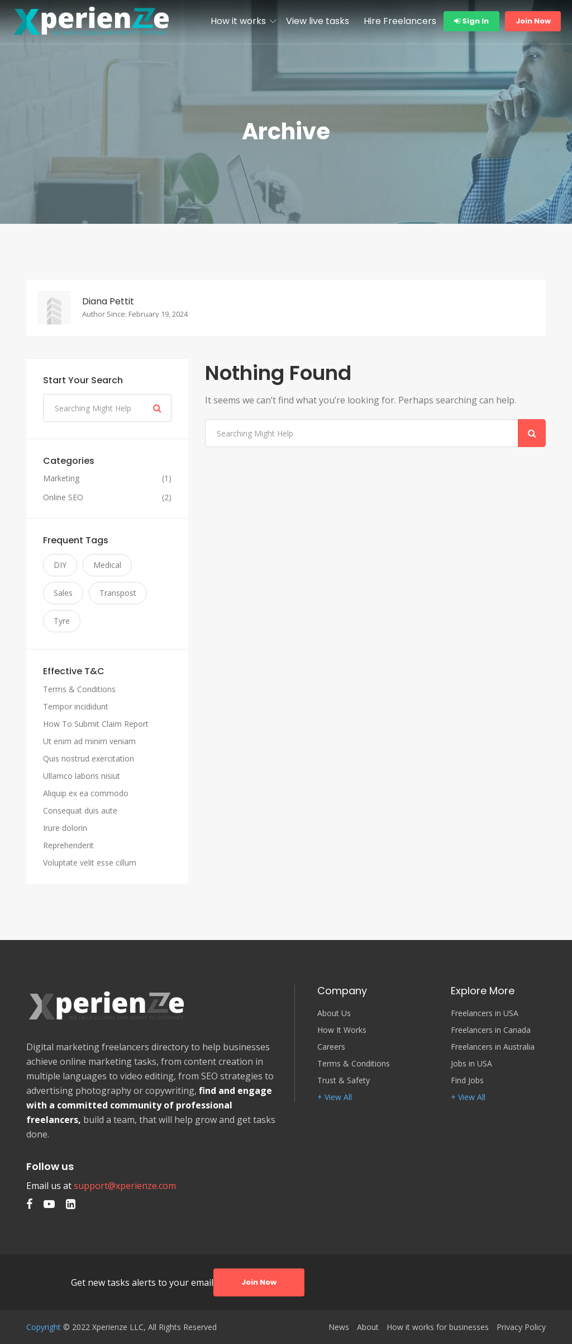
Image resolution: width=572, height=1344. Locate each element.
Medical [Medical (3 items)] (107, 565)
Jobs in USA (471, 1063)
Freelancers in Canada (491, 1030)
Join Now (533, 21)
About (368, 1327)
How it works (238, 21)
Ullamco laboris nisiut (81, 775)
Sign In (471, 21)
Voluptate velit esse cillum (89, 862)
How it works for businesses (438, 1327)
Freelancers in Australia (493, 1046)
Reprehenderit (68, 845)
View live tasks (317, 21)
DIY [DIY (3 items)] (60, 565)
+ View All (334, 1097)
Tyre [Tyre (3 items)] (62, 620)
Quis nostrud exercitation (88, 758)
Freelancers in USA (484, 1013)
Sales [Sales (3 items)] (63, 593)
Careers (331, 1046)
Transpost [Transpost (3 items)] (117, 593)
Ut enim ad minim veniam (89, 741)
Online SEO (63, 497)
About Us (334, 1013)
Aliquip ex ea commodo (85, 793)
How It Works (341, 1030)
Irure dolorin (65, 828)
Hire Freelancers (400, 21)
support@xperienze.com (125, 1185)
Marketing (61, 478)
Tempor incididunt (75, 706)
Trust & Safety (343, 1080)
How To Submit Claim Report (96, 723)
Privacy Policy (521, 1327)
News (338, 1327)
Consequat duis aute (80, 810)
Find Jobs (467, 1080)
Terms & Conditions (79, 689)
